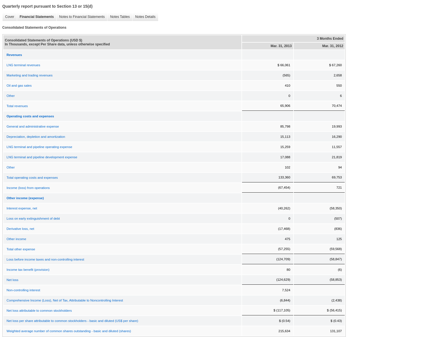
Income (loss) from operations (28, 188)
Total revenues (17, 106)
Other (11, 95)
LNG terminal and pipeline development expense (42, 157)
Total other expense (21, 249)
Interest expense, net (22, 208)
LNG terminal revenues (23, 65)
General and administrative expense (33, 126)
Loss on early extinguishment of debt (33, 218)
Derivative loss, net (20, 228)
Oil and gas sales (19, 85)
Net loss (12, 280)
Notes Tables (120, 17)
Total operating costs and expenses (32, 177)
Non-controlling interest (23, 290)
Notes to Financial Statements (82, 17)
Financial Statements (37, 17)
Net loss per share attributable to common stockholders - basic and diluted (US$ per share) (72, 321)
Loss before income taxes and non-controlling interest (45, 259)
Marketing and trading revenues (30, 75)
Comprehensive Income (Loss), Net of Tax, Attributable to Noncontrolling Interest (65, 300)
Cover (9, 17)
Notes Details (145, 17)
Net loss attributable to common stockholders (39, 310)
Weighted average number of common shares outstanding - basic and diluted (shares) (69, 331)
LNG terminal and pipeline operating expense (39, 147)
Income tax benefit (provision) (28, 269)
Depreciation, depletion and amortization (36, 136)
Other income (16, 239)
